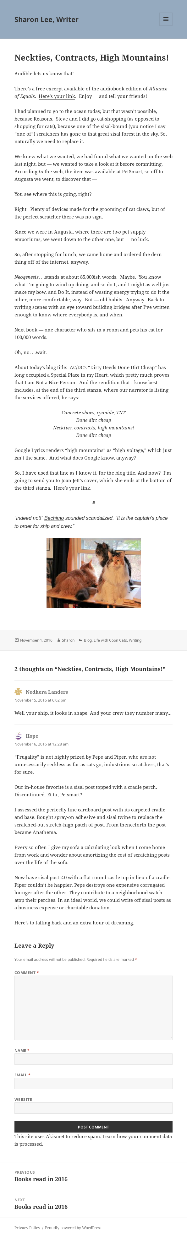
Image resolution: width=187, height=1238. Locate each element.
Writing (135, 640)
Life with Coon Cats (110, 640)
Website (23, 1099)
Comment (26, 972)
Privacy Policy (27, 1227)
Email (22, 1075)
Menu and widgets (166, 25)
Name (22, 1050)
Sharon (68, 640)
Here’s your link (57, 96)
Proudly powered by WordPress (73, 1227)
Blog (88, 640)
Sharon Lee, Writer (46, 19)
